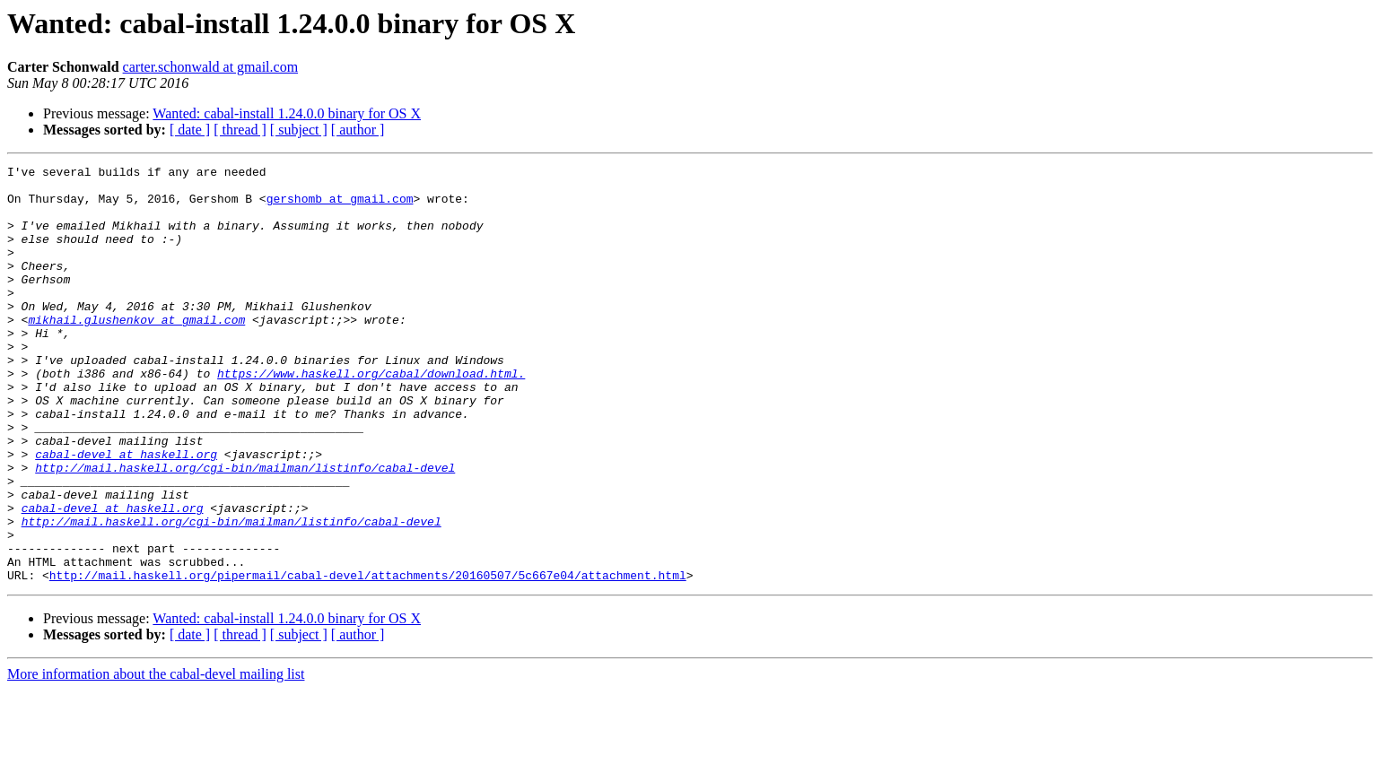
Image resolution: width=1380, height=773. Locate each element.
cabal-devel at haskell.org (126, 513)
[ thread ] (240, 129)
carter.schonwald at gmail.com (210, 66)
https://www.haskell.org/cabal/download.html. (371, 416)
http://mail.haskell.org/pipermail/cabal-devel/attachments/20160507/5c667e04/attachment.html (367, 658)
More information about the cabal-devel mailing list (155, 757)
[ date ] (190, 129)
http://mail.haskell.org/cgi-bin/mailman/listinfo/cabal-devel (245, 529)
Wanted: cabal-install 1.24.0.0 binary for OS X (287, 113)
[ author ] (358, 129)
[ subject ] (299, 129)
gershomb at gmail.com (340, 206)
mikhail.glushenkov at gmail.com (136, 351)
